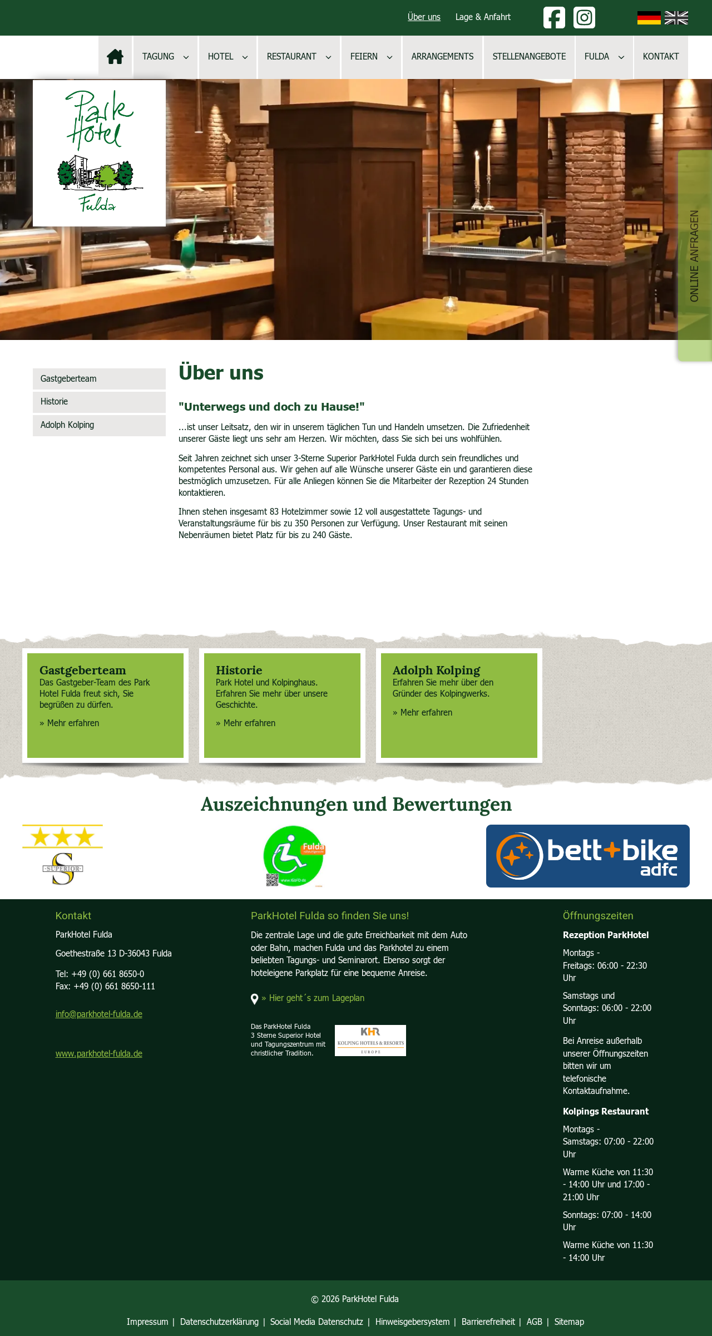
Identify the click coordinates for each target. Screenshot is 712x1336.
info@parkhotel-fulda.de (99, 1014)
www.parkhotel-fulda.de (99, 1054)
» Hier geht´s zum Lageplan (312, 998)
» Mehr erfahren (69, 723)
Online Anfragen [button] (694, 255)
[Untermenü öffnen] (186, 57)
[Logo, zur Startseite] (99, 153)
